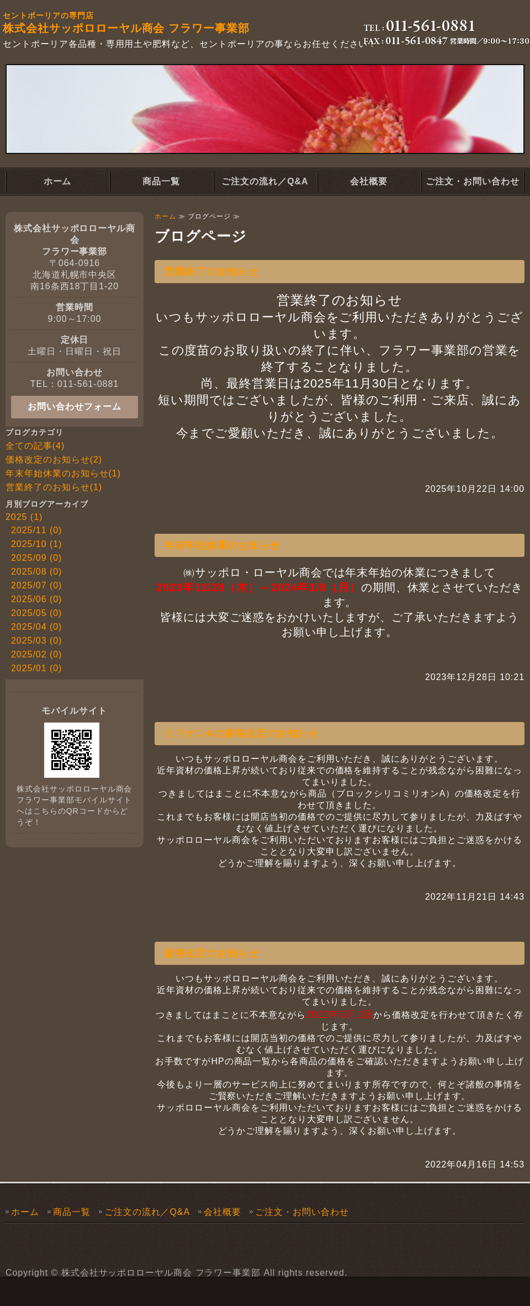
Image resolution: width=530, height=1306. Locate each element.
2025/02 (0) (36, 654)
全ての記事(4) (35, 445)
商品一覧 (161, 181)
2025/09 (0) (36, 557)
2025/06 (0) (36, 599)
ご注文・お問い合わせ (473, 181)
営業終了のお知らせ (212, 271)
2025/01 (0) (36, 668)
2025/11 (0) (36, 530)
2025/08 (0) (36, 571)
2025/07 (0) (36, 585)
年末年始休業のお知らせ (222, 545)
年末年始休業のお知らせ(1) (63, 473)
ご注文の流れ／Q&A (264, 181)
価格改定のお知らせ (212, 953)
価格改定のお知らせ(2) (54, 459)
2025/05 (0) (36, 613)
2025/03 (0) (36, 640)
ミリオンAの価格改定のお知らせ (242, 733)
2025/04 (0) (36, 626)
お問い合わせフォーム (74, 406)
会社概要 (369, 181)
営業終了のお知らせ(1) (54, 487)
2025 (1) (24, 517)
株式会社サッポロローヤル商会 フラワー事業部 (161, 1272)
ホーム (58, 181)
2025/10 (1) (36, 544)
